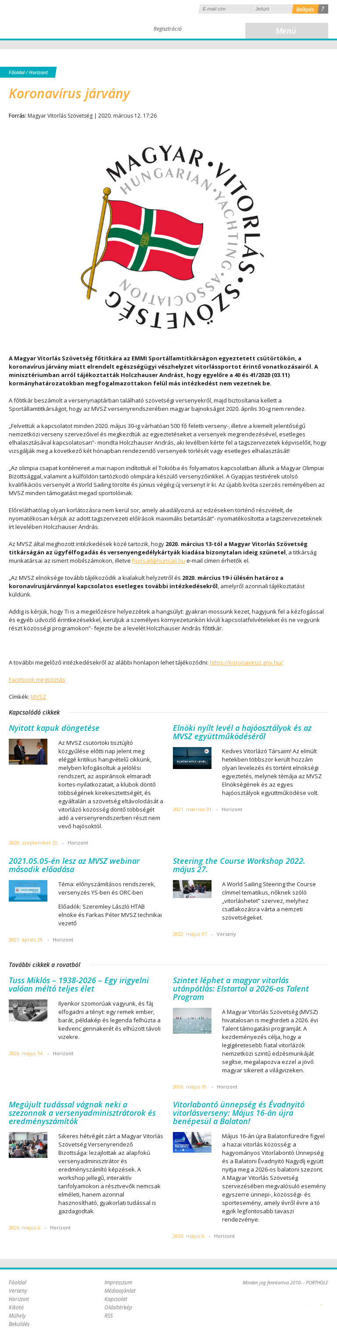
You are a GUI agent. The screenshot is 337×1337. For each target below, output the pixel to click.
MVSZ (38, 697)
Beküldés (19, 1324)
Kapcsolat (115, 1299)
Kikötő (16, 1307)
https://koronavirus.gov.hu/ (246, 662)
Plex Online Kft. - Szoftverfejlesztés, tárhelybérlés (306, 1299)
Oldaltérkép (118, 1307)
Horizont (38, 72)
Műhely (17, 1315)
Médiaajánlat (120, 1290)
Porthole (68, 19)
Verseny (18, 1290)
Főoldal (17, 72)
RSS (108, 1315)
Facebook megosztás (37, 679)
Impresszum (118, 1282)
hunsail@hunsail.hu (158, 560)
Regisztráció (168, 28)
